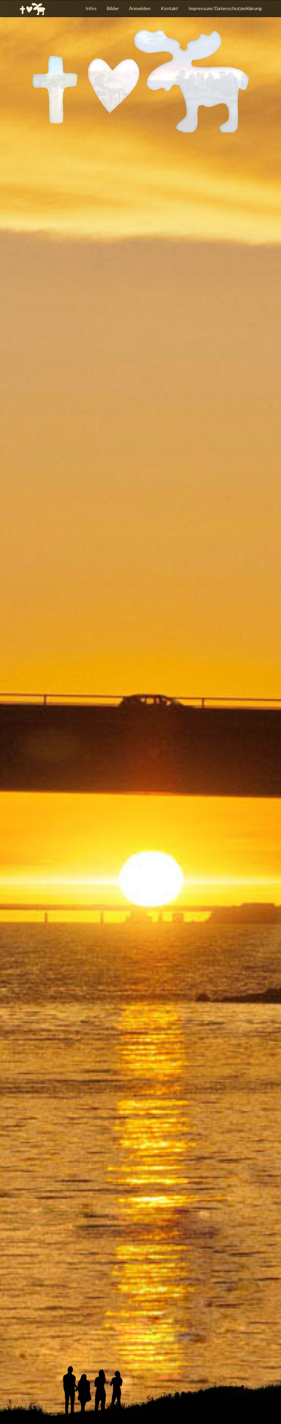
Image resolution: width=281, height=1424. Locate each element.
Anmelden (140, 8)
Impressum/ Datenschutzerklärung (225, 8)
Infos (91, 8)
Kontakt (169, 8)
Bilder (113, 8)
